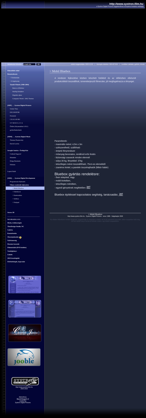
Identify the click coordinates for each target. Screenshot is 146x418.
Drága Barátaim (13, 161)
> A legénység (13, 81)
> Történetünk (13, 78)
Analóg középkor (15, 92)
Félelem (11, 164)
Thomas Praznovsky (15, 140)
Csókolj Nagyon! (14, 154)
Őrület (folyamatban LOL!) (17, 126)
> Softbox (13, 199)
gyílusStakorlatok (14, 130)
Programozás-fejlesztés (16, 181)
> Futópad (13, 202)
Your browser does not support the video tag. (73, 35)
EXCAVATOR (13, 112)
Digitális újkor (14, 95)
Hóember (11, 157)
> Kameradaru (14, 195)
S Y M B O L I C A (15, 123)
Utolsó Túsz (12, 109)
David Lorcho (13, 144)
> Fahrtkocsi (14, 192)
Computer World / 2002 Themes (20, 99)
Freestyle (11, 116)
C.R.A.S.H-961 (13, 119)
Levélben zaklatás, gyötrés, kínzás (134, 64)
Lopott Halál (11, 171)
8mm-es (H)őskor (15, 88)
